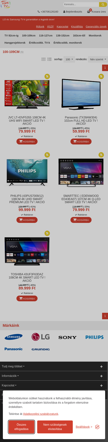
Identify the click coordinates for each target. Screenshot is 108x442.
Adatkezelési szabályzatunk (40, 413)
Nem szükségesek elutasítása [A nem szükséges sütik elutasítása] (55, 427)
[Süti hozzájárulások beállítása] (84, 427)
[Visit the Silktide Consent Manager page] (97, 427)
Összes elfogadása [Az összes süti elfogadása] (21, 427)
